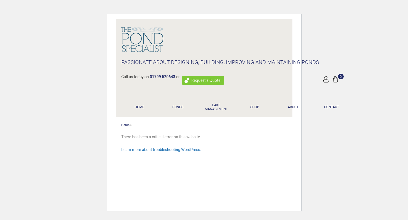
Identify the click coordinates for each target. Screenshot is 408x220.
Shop (254, 107)
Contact (331, 107)
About (293, 107)
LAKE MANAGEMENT (216, 107)
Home (139, 107)
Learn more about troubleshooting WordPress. (161, 149)
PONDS (177, 107)
